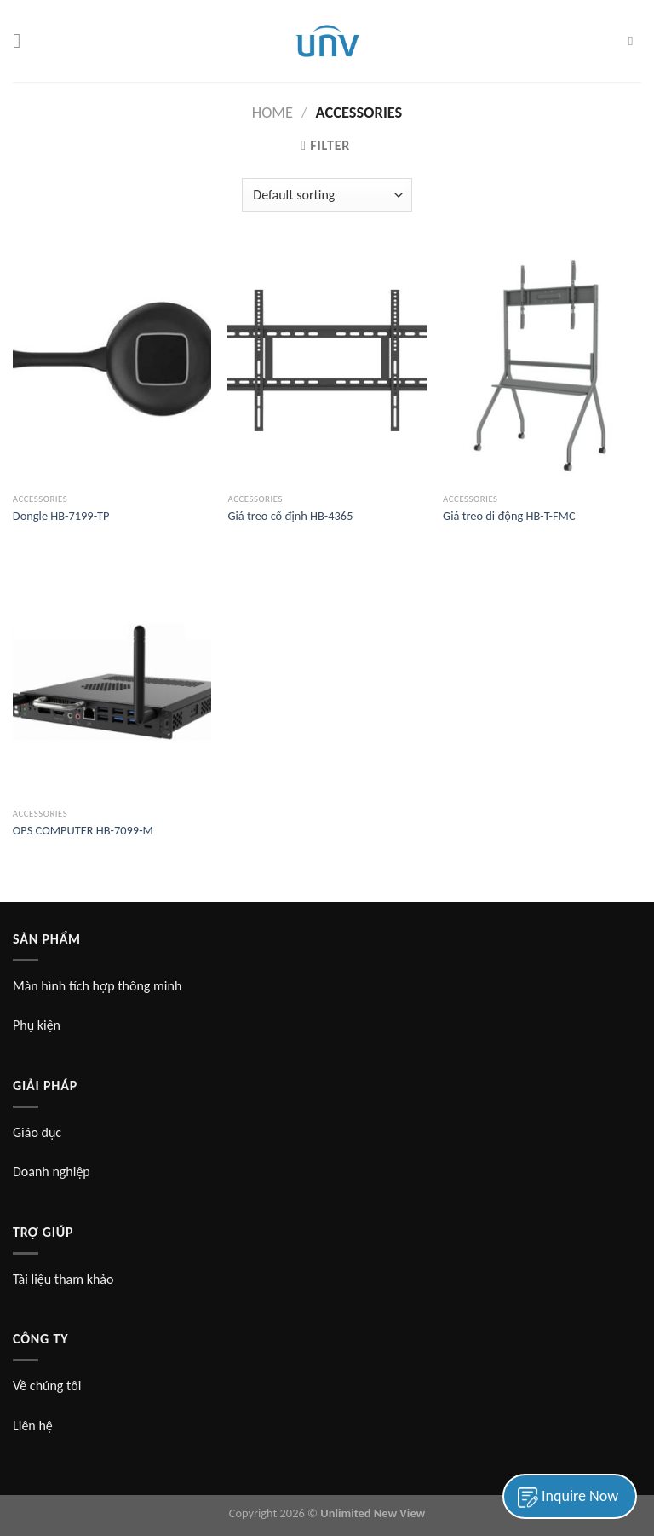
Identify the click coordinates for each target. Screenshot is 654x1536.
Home (272, 112)
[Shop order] (326, 195)
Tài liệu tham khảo (63, 1279)
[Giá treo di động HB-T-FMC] (542, 365)
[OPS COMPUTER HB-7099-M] (112, 680)
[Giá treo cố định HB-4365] (326, 365)
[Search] (634, 41)
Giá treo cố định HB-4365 (290, 515)
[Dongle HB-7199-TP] (112, 365)
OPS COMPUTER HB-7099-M (83, 830)
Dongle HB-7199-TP (61, 515)
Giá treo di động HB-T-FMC (509, 515)
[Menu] (23, 40)
